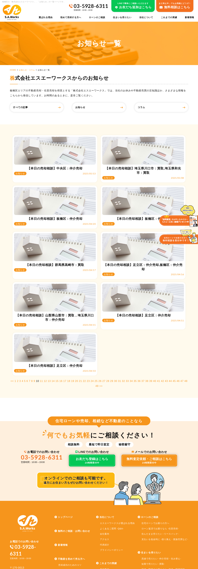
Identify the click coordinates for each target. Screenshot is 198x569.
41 (158, 311)
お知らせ (83, 107)
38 (146, 311)
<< (12, 311)
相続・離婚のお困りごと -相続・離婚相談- (164, 499)
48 (185, 311)
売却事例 (104, 499)
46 (178, 311)
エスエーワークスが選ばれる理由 (117, 453)
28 (107, 311)
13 (49, 311)
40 (154, 311)
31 (119, 311)
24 (92, 311)
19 (72, 311)
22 (84, 311)
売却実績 (104, 504)
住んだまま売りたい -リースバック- (160, 464)
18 (68, 311)
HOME (13, 70)
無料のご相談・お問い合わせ (72, 461)
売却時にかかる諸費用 (70, 506)
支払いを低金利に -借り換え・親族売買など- (165, 469)
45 (174, 311)
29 (111, 311)
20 (76, 311)
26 (100, 311)
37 (142, 311)
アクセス (104, 469)
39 (150, 311)
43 (166, 311)
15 (57, 311)
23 (88, 311)
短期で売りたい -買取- (153, 494)
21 (80, 311)
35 (135, 311)
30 (115, 311)
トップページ (63, 447)
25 (96, 311)
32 (123, 311)
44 (170, 311)
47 (182, 311)
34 (131, 311)
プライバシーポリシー (111, 480)
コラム (144, 107)
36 (139, 311)
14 (53, 311)
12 (45, 311)
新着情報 (189, 17)
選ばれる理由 (46, 17)
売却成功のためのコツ (70, 495)
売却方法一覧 (65, 500)
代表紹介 (104, 474)
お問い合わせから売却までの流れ (75, 511)
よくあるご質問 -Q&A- (112, 458)
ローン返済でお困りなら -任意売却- (160, 458)
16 (60, 311)
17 (64, 311)
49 (97, 316)
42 (162, 311)
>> (101, 316)
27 (103, 311)
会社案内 (104, 464)
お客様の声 (106, 510)
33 (127, 311)
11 (41, 311)
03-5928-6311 (42, 387)
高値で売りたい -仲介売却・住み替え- (161, 488)
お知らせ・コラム (27, 70)
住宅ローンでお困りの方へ (155, 453)
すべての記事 (24, 107)
